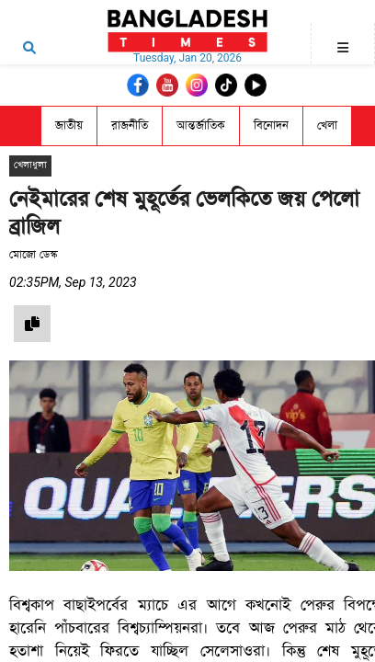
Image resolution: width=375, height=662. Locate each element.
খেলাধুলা (30, 165)
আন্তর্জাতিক (200, 125)
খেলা (327, 125)
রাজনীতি (129, 125)
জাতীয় (69, 125)
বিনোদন (271, 125)
